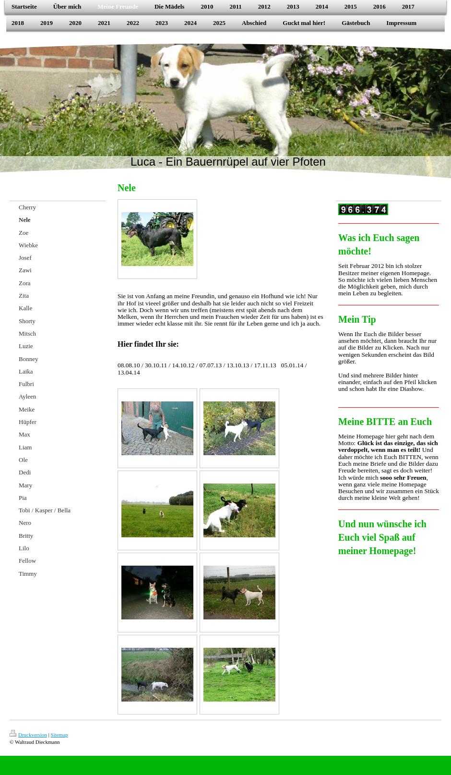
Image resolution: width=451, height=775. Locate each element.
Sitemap (59, 735)
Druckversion (28, 735)
